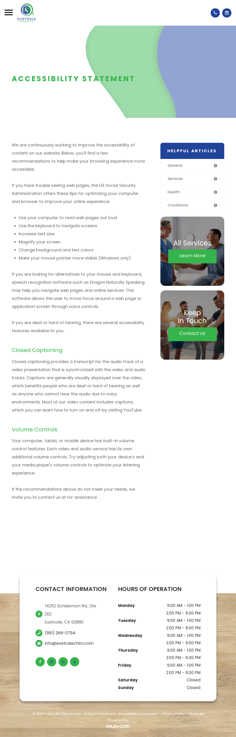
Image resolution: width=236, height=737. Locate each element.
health (174, 192)
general (175, 165)
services (176, 179)
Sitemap (196, 713)
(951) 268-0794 (60, 633)
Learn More (192, 256)
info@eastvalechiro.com (69, 643)
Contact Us (192, 334)
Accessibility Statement (138, 713)
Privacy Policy (173, 713)
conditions (178, 206)
